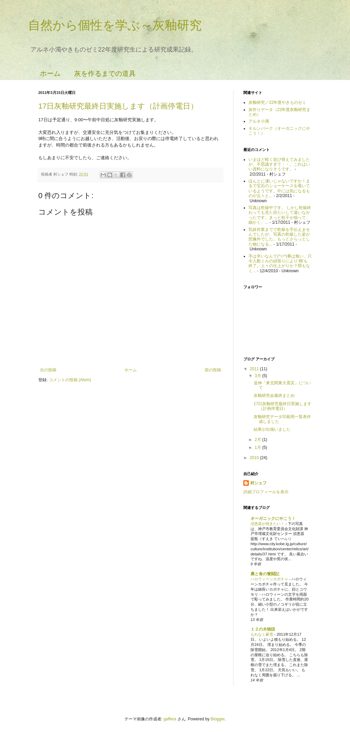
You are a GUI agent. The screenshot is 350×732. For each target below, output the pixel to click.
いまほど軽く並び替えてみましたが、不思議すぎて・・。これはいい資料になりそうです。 (279, 164)
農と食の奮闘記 (265, 573)
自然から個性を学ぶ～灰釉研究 (115, 25)
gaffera (169, 719)
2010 (255, 457)
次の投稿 (48, 370)
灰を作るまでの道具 (105, 73)
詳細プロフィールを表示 (265, 491)
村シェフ (258, 483)
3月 (258, 375)
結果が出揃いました (272, 429)
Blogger (218, 719)
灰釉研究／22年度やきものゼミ (277, 102)
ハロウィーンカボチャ (270, 579)
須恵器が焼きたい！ (268, 524)
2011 (255, 369)
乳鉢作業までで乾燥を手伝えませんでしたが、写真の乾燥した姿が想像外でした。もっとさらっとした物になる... (279, 237)
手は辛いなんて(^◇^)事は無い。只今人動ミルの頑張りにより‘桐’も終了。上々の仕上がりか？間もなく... (280, 263)
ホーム (50, 73)
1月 (258, 447)
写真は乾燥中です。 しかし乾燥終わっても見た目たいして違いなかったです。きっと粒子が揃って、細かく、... (279, 215)
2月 (258, 439)
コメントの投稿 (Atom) (70, 379)
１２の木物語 (263, 629)
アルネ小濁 (258, 121)
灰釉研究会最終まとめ (274, 395)
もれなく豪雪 (262, 634)
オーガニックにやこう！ (273, 518)
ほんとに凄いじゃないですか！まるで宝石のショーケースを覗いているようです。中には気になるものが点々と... (279, 188)
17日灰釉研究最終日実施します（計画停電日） (118, 106)
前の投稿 (213, 370)
